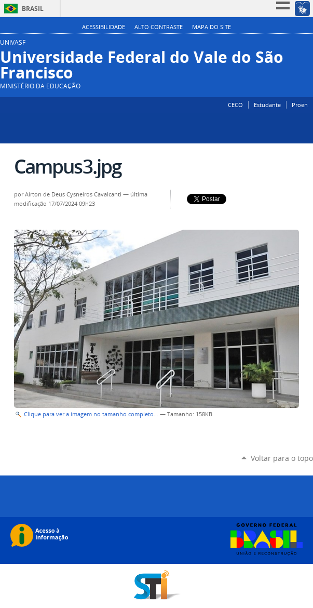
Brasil (33, 8)
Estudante (267, 105)
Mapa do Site (211, 27)
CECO (235, 105)
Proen (300, 105)
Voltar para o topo (282, 458)
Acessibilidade (103, 27)
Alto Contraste (158, 27)
